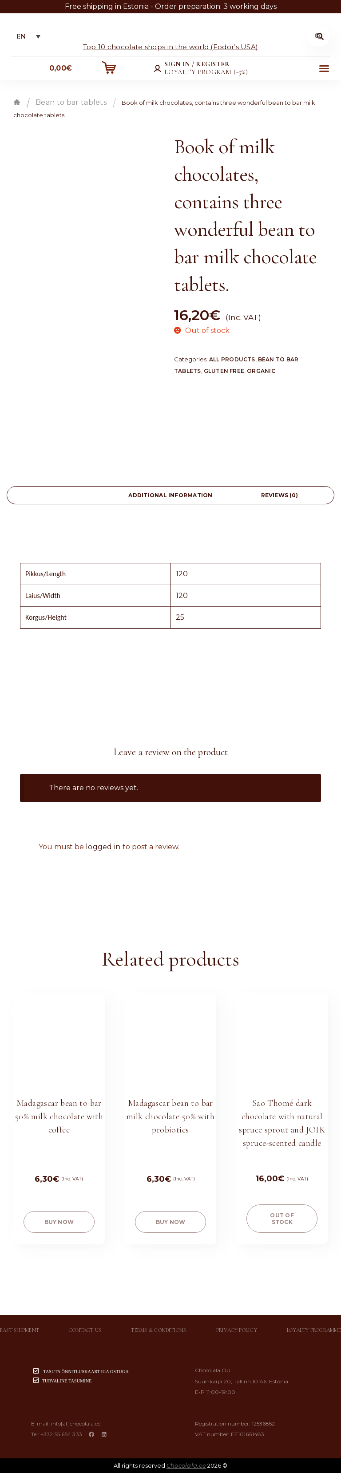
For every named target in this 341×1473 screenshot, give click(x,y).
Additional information (170, 495)
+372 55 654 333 (61, 1434)
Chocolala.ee (186, 1465)
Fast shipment (19, 1330)
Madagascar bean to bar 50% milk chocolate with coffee (59, 1116)
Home (16, 102)
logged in (103, 847)
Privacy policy (236, 1330)
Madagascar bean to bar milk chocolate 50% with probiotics (170, 1116)
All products (232, 359)
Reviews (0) (279, 495)
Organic (261, 371)
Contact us (85, 1330)
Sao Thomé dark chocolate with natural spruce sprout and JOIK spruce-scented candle (282, 1123)
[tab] (61, 495)
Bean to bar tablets (71, 102)
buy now (59, 1222)
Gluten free (224, 371)
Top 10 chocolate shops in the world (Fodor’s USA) (170, 46)
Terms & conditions (158, 1330)
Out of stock (281, 1218)
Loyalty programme (314, 1330)
